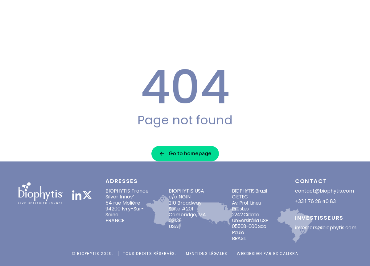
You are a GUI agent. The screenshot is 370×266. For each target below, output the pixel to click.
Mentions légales (206, 253)
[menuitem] (337, 20)
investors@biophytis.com (325, 227)
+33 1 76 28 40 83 (315, 201)
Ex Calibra (285, 253)
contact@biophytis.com (324, 190)
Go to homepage (185, 153)
